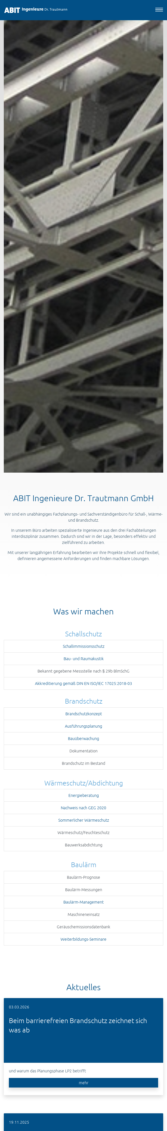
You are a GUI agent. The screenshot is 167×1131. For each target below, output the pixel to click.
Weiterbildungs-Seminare (83, 939)
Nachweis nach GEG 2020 (83, 807)
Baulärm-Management (83, 902)
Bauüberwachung (83, 738)
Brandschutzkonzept (83, 713)
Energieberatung (83, 795)
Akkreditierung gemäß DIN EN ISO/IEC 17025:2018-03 (83, 683)
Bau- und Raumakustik (84, 658)
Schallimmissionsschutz (83, 646)
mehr (83, 1082)
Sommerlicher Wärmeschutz (83, 820)
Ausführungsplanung (83, 726)
